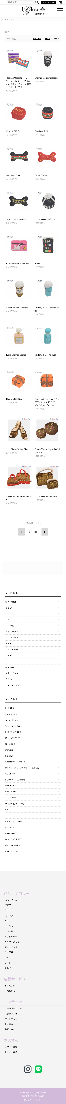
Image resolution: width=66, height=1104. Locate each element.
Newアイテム (11, 899)
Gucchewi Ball (41, 131)
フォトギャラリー (13, 1008)
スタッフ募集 (11, 1046)
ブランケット (12, 637)
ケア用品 (9, 667)
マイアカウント (49, 2)
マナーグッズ (12, 673)
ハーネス (9, 613)
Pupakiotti (11, 791)
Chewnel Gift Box (45, 219)
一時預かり (10, 990)
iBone (37, 263)
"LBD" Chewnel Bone (16, 219)
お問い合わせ (11, 1029)
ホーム (4, 19)
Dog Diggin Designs (16, 803)
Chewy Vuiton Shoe (17, 449)
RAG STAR (10, 833)
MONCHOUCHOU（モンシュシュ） (23, 767)
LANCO (9, 809)
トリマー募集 (11, 1052)
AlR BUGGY (11, 827)
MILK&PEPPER (12, 737)
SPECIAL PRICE (13, 685)
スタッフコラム (12, 1013)
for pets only (12, 720)
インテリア (10, 931)
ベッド (8, 643)
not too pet (11, 851)
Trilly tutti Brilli (13, 725)
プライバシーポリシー (33, 1099)
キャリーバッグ (13, 631)
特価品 (8, 905)
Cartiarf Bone (41, 175)
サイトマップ (11, 1018)
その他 (8, 679)
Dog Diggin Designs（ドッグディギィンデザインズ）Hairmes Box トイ (47, 402)
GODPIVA (10, 773)
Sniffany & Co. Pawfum (45, 355)
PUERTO (9, 708)
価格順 (47, 38)
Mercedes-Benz (14, 845)
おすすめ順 (37, 38)
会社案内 (9, 1024)
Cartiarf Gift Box (13, 131)
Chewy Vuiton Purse (46, 496)
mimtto (9, 749)
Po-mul (9, 755)
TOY (11, 19)
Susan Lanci (11, 714)
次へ (44, 532)
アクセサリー (11, 649)
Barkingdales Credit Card (17, 263)
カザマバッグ (12, 797)
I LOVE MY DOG (13, 731)
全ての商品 (10, 601)
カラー (8, 619)
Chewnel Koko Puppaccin (46, 78)
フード (8, 655)
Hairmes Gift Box (14, 399)
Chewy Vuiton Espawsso (17, 307)
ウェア (8, 607)
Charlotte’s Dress (15, 761)
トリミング (10, 985)
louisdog (10, 743)
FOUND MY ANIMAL (15, 779)
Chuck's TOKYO (13, 821)
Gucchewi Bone (13, 175)
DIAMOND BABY (13, 839)
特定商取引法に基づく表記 (33, 1096)
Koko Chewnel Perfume (16, 355)
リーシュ (9, 625)
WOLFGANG (11, 785)
